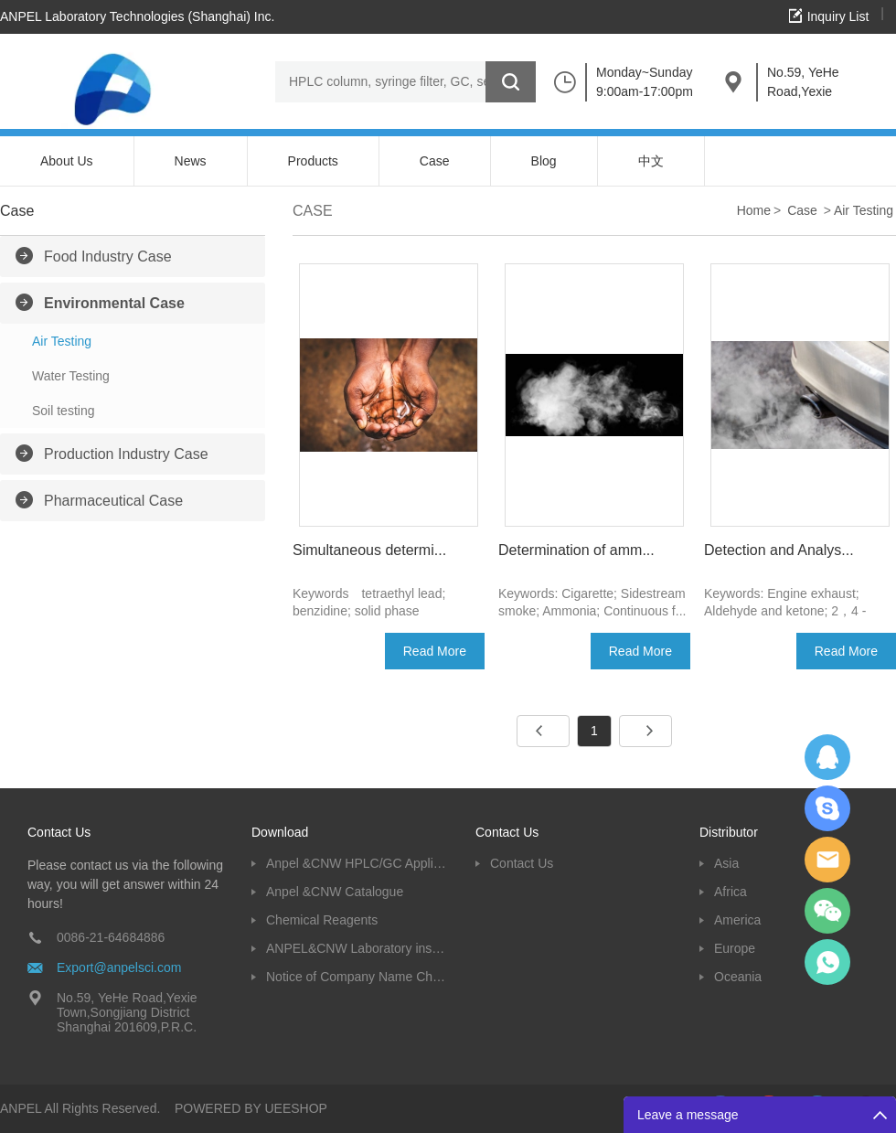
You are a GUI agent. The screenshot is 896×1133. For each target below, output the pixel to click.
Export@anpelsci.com (119, 967)
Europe (734, 948)
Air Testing (61, 341)
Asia (726, 863)
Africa (730, 891)
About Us (66, 161)
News (191, 161)
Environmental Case (114, 303)
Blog (544, 161)
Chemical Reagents (322, 920)
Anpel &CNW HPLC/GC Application (357, 863)
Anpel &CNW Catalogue (334, 891)
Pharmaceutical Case (113, 500)
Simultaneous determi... (369, 550)
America (737, 920)
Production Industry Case (126, 454)
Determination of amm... (576, 550)
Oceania (738, 976)
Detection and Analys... (779, 550)
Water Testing (71, 376)
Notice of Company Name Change (357, 976)
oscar (827, 962)
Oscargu (827, 808)
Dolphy (827, 757)
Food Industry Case (108, 256)
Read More (434, 651)
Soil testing (63, 410)
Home (754, 210)
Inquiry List (838, 16)
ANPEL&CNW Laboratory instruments (357, 948)
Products (313, 161)
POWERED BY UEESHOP (251, 1108)
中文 (651, 161)
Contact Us (521, 863)
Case (435, 161)
